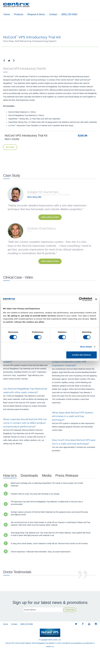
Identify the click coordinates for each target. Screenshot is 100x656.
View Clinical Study (50, 217)
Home (6, 14)
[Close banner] (96, 299)
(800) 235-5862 (67, 14)
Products (17, 14)
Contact (51, 14)
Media (47, 476)
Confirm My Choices (81, 355)
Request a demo (34, 14)
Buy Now (10, 147)
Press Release (66, 476)
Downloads (29, 476)
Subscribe (69, 610)
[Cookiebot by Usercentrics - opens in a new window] (80, 299)
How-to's (10, 476)
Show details (86, 347)
